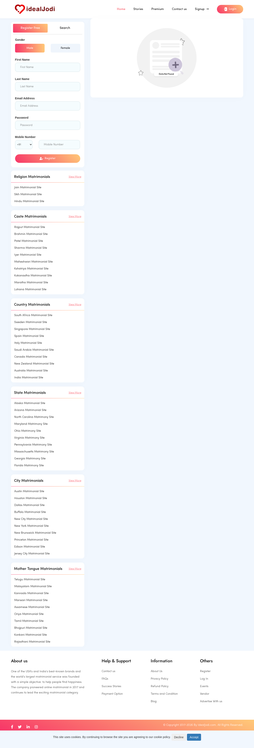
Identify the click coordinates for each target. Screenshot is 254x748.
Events (204, 686)
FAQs (105, 678)
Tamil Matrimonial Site (29, 621)
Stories (138, 9)
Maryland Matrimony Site (31, 424)
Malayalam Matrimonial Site (33, 586)
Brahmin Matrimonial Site (31, 234)
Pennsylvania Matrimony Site (33, 444)
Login (230, 9)
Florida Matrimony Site (29, 465)
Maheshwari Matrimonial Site (33, 261)
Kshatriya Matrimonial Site (31, 268)
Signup (202, 9)
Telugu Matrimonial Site (29, 579)
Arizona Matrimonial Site (30, 410)
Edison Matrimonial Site (29, 546)
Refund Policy (159, 686)
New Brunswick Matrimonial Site (35, 532)
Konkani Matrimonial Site (30, 634)
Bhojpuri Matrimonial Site (30, 628)
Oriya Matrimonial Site (29, 614)
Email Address (25, 98)
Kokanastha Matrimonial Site (33, 275)
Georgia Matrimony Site (30, 458)
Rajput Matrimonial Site (29, 227)
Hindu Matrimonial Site (29, 201)
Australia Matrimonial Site (31, 370)
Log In (204, 678)
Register (48, 158)
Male (29, 48)
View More (75, 176)
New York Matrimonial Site (31, 526)
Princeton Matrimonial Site (31, 539)
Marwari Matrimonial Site (31, 600)
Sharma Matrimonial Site (30, 248)
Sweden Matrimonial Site (30, 322)
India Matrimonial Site (28, 377)
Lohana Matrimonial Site (30, 289)
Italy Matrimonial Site (28, 343)
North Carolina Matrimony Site (34, 417)
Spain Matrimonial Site (29, 336)
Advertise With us (211, 701)
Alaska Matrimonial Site (29, 403)
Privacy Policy (159, 678)
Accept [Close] (194, 737)
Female (65, 48)
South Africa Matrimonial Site (33, 315)
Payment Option (112, 693)
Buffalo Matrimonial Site (30, 512)
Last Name (22, 79)
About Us (156, 671)
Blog (154, 701)
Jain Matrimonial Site (27, 187)
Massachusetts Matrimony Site (34, 451)
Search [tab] (65, 28)
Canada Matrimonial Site (30, 356)
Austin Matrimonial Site (29, 491)
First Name (22, 59)
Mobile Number (25, 137)
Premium (157, 9)
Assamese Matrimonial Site (32, 607)
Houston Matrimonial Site (30, 498)
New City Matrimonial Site (31, 519)
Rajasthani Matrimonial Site (32, 641)
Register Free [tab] (30, 28)
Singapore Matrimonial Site (32, 329)
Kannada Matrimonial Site (31, 593)
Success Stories (111, 686)
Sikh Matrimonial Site (28, 194)
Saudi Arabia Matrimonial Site (34, 350)
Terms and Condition (164, 693)
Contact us (179, 9)
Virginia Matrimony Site (29, 437)
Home (121, 9)
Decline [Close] (179, 737)
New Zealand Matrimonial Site (34, 363)
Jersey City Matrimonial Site (32, 553)
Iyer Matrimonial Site (27, 254)
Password (22, 117)
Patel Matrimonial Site (28, 241)
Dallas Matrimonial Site (29, 505)
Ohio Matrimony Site (27, 431)
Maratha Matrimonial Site (31, 282)
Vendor (204, 693)
